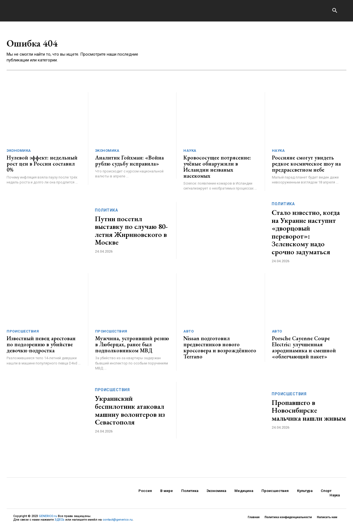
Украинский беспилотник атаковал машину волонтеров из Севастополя (130, 412)
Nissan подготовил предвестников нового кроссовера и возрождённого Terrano (219, 349)
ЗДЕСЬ (60, 521)
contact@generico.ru (118, 521)
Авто (188, 333)
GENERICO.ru (48, 518)
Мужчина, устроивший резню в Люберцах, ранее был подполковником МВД (132, 346)
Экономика (19, 152)
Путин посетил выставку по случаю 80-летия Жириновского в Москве (131, 232)
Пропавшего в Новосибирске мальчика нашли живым (309, 412)
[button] (334, 11)
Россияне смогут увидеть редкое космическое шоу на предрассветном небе (306, 165)
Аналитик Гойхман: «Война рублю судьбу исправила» (129, 162)
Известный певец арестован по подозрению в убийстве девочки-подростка (41, 346)
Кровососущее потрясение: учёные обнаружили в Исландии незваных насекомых (217, 168)
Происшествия (23, 333)
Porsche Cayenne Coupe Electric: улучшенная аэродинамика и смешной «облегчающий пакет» (304, 349)
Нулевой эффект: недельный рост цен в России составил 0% (42, 165)
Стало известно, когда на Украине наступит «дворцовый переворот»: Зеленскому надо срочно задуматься (306, 234)
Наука (189, 152)
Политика (106, 212)
